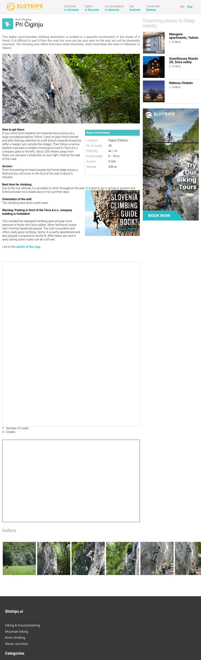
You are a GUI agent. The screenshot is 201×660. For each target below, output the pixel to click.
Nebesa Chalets (181, 83)
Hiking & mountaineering (22, 625)
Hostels (74, 656)
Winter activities (16, 644)
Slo (182, 6)
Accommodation (80, 625)
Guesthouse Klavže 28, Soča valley (183, 60)
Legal (136, 631)
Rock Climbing (23, 19)
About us (138, 625)
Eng (189, 6)
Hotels (73, 631)
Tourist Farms (78, 644)
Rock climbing (15, 637)
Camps (74, 650)
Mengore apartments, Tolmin (183, 36)
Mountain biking (16, 631)
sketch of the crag (28, 247)
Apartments (77, 637)
